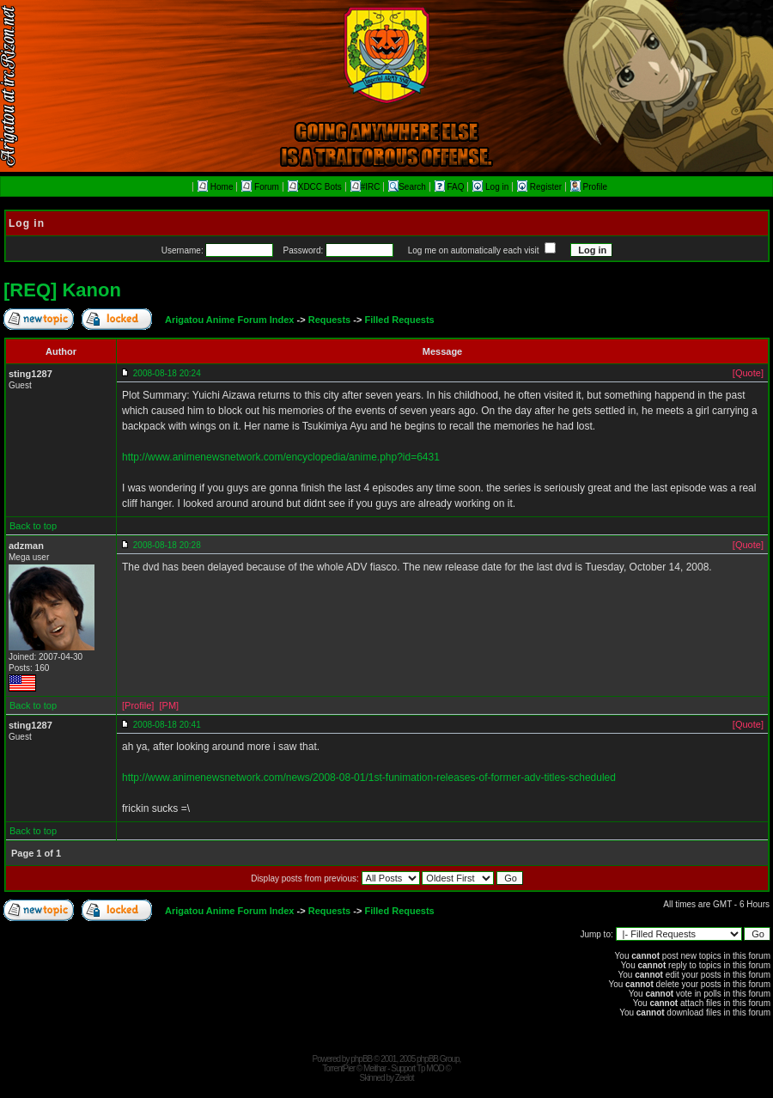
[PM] (169, 705)
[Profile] (138, 705)
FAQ (451, 187)
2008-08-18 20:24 (167, 373)
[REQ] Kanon (62, 290)
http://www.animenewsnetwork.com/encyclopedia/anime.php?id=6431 (281, 457)
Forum (260, 187)
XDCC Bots (315, 187)
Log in (491, 187)
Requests (329, 319)
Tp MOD (430, 1068)
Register (540, 187)
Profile (588, 187)
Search (407, 187)
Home (215, 187)
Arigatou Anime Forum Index (230, 319)
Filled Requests (399, 319)
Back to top (33, 526)
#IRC (365, 187)
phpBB (361, 1059)
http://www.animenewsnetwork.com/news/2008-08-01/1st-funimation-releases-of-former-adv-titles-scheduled (369, 778)
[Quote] (748, 373)
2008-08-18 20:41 (167, 724)
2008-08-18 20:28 (167, 545)
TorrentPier (338, 1068)
